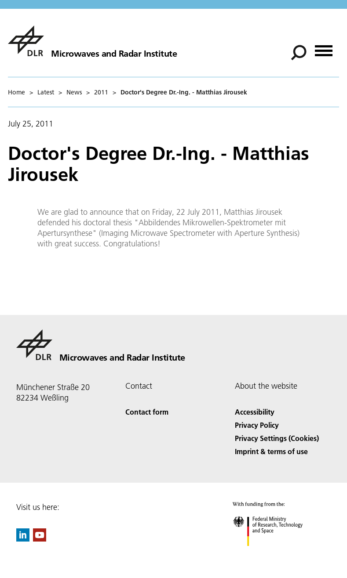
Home (16, 92)
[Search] (299, 53)
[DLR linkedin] (22, 539)
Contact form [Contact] (146, 411)
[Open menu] (323, 47)
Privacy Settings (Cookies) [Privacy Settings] (277, 438)
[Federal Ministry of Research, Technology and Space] (275, 554)
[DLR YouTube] (39, 539)
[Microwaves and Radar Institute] (92, 40)
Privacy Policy (257, 425)
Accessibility (254, 411)
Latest (45, 92)
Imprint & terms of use (271, 451)
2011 (101, 92)
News (74, 92)
